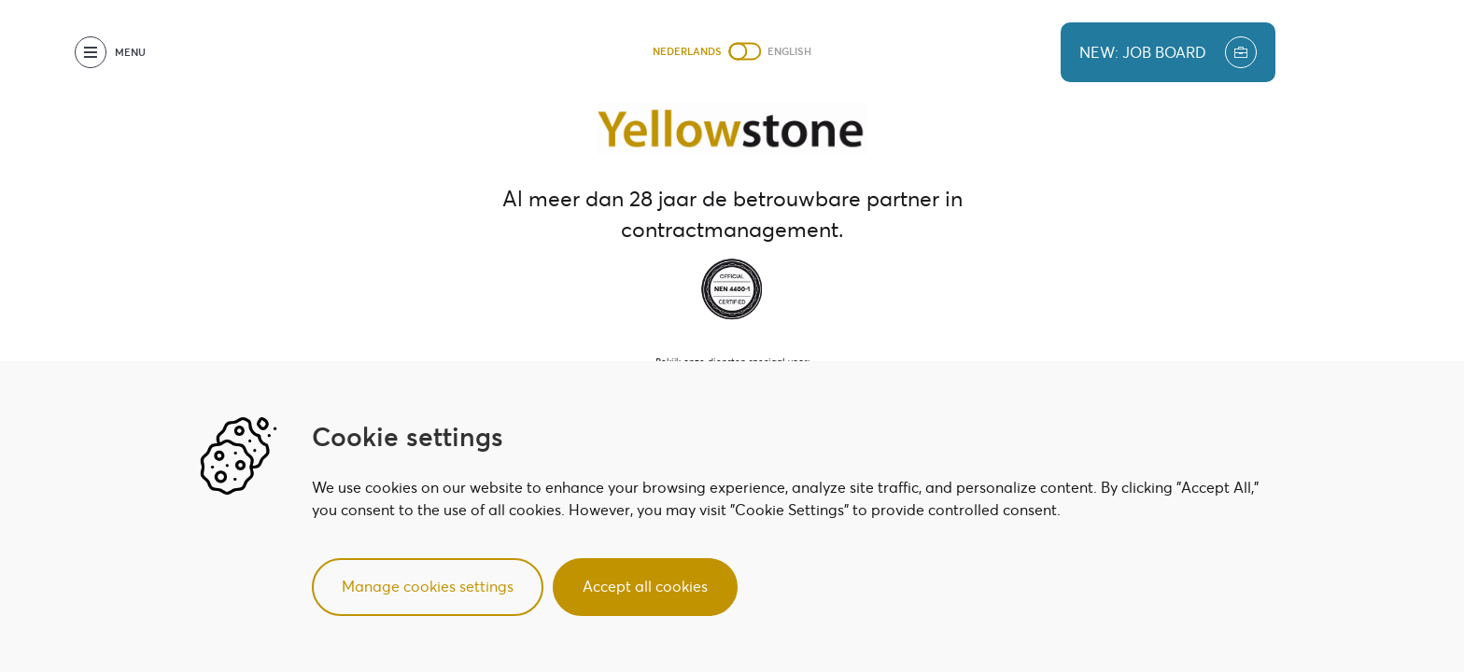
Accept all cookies (645, 586)
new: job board (1168, 52)
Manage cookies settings (428, 586)
